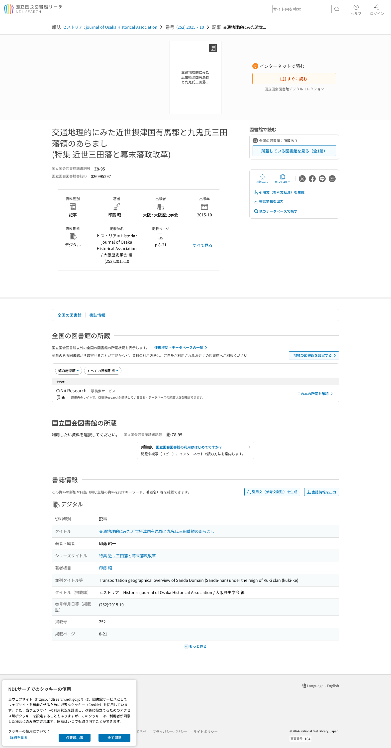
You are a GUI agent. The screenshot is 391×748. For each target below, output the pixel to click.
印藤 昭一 (107, 568)
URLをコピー (282, 178)
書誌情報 (97, 315)
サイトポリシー (205, 731)
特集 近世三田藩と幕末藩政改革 (127, 556)
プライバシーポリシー (169, 731)
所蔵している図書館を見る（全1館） (294, 151)
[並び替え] (68, 371)
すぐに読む (293, 79)
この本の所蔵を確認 (316, 394)
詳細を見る (18, 737)
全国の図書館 (70, 315)
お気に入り (262, 178)
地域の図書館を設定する (315, 355)
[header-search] (307, 9)
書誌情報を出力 (269, 201)
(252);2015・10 (190, 27)
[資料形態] (102, 371)
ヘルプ (356, 9)
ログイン (377, 9)
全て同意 (114, 737)
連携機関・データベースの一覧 (181, 348)
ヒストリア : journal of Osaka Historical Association (110, 27)
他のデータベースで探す (275, 211)
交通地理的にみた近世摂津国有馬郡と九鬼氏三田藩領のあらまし (157, 531)
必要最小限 (74, 737)
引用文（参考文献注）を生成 (279, 192)
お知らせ (139, 731)
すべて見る (202, 245)
